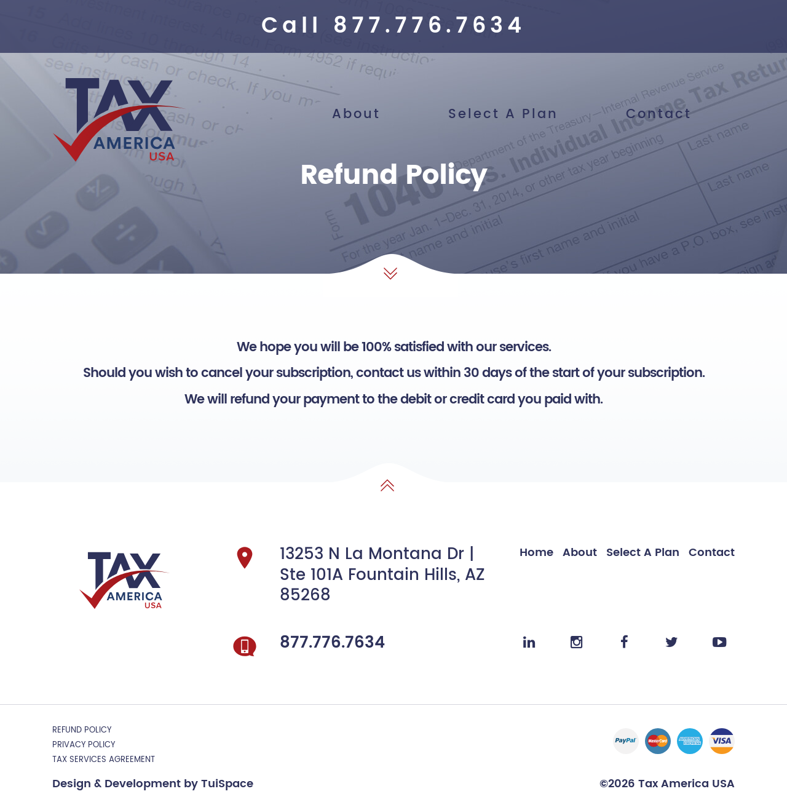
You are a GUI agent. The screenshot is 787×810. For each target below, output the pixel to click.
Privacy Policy (83, 745)
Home (536, 553)
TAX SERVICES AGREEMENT (103, 759)
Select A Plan (503, 114)
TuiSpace (227, 784)
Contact (659, 114)
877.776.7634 (429, 26)
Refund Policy (81, 730)
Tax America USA (685, 784)
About (356, 114)
